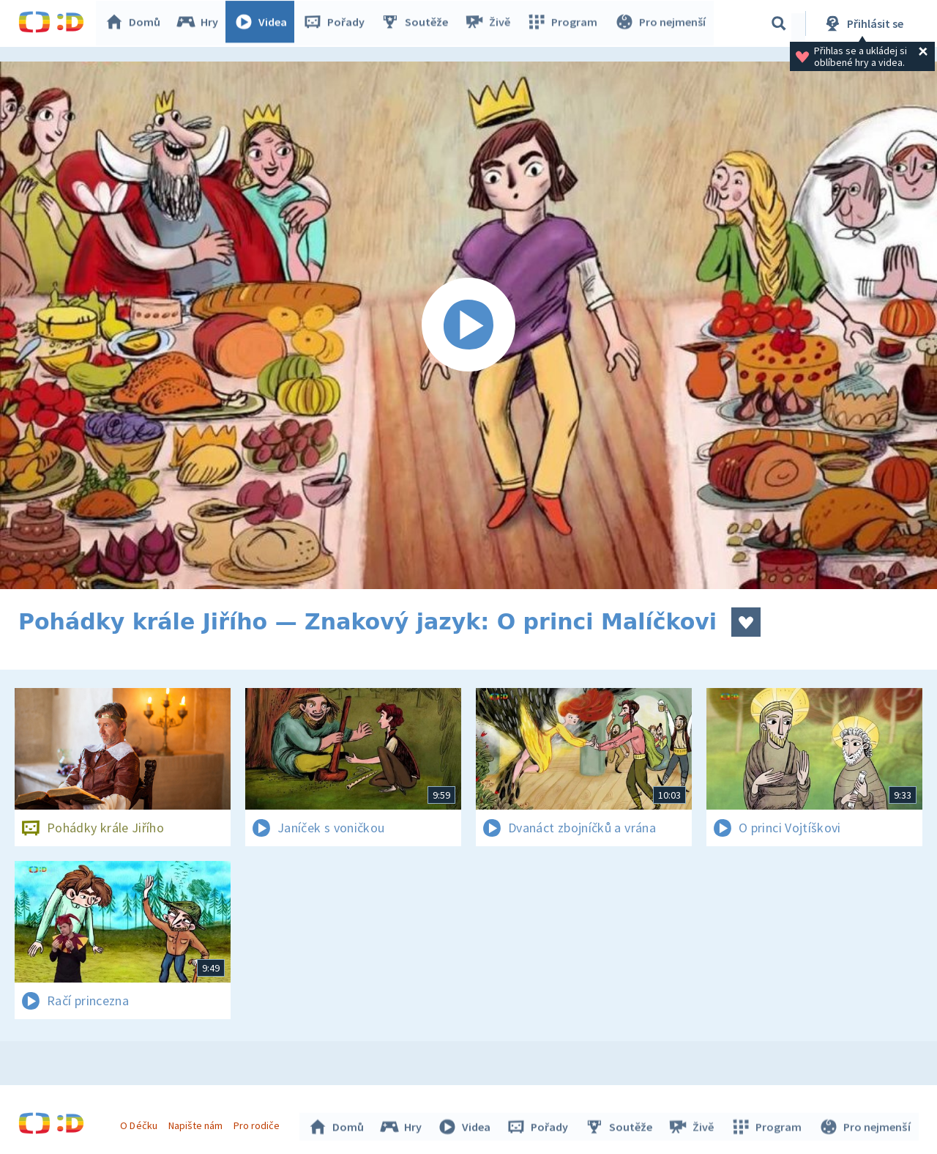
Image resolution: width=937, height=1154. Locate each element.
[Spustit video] (468, 325)
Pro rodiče (259, 1123)
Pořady (337, 23)
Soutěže (418, 23)
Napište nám (197, 1123)
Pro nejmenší (661, 23)
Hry (201, 23)
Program (564, 23)
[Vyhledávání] (779, 23)
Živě (490, 23)
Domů (136, 23)
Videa (264, 23)
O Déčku (140, 1123)
